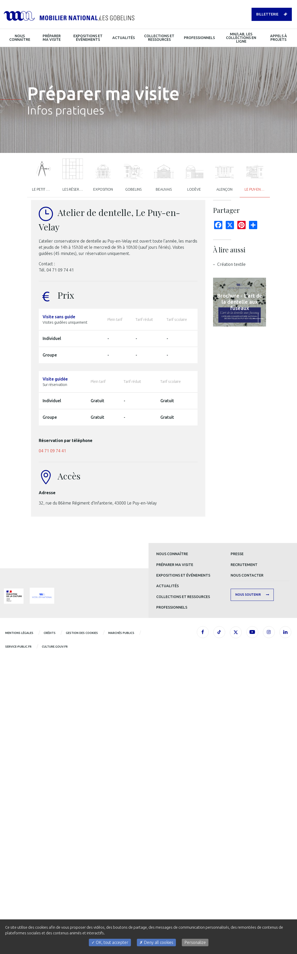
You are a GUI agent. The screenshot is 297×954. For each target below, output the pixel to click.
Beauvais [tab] (163, 177)
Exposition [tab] (103, 177)
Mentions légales (19, 632)
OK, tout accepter (109, 942)
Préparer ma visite (174, 565)
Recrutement (244, 565)
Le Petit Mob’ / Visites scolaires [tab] (45, 175)
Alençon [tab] (224, 177)
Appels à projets (278, 38)
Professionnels (171, 607)
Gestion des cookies (82, 632)
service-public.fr (18, 646)
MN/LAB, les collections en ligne (241, 37)
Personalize (195, 942)
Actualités (167, 586)
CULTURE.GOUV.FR (55, 646)
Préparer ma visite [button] (52, 38)
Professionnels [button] (199, 38)
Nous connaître (172, 554)
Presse (237, 554)
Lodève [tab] (194, 177)
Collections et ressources (183, 597)
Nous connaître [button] (19, 38)
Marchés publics (121, 632)
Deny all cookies (156, 942)
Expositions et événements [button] (88, 38)
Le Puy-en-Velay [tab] (257, 177)
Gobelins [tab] (133, 177)
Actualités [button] (123, 38)
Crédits (50, 632)
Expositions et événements (183, 575)
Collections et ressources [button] (159, 38)
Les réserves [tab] (73, 175)
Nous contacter (247, 575)
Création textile (231, 264)
